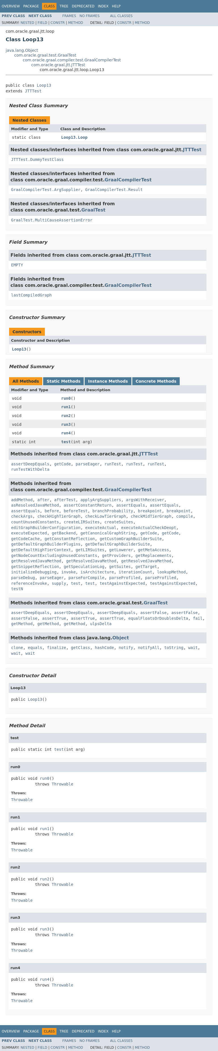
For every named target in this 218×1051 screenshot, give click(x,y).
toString (173, 647)
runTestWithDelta (30, 469)
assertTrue (54, 618)
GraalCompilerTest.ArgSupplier (45, 189)
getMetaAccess (153, 550)
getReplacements (153, 555)
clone (17, 647)
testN (17, 588)
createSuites (118, 522)
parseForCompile (86, 577)
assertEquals (130, 505)
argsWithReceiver (145, 499)
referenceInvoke (29, 583)
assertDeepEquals (30, 464)
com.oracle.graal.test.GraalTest (45, 55)
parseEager (88, 464)
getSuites (120, 566)
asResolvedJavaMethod (35, 505)
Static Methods (63, 381)
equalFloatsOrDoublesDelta (158, 618)
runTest (112, 464)
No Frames (89, 16)
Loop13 (44, 85)
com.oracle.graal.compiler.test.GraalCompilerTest (72, 60)
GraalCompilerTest (128, 180)
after (43, 499)
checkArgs (22, 516)
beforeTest (75, 511)
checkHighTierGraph (59, 516)
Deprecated (83, 6)
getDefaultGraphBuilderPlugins (45, 544)
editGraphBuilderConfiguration (45, 527)
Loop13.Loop (74, 137)
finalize (56, 647)
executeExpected (29, 533)
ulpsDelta (101, 623)
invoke (68, 572)
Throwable (62, 784)
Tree (64, 6)
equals (35, 647)
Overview (11, 6)
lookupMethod (171, 572)
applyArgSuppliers (100, 499)
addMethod (22, 499)
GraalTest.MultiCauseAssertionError (52, 220)
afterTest (65, 499)
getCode (62, 464)
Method (75, 23)
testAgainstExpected (122, 583)
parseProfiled (125, 577)
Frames (69, 16)
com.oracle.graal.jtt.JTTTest (58, 65)
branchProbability (113, 511)
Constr (58, 23)
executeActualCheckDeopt (148, 527)
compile (184, 516)
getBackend (64, 533)
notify (126, 647)
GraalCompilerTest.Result (113, 189)
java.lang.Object (22, 50)
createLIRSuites (81, 522)
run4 (66, 433)
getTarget (146, 566)
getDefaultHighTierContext (41, 550)
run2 (66, 415)
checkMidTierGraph (151, 516)
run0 (66, 398)
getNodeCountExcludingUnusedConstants (54, 555)
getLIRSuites (90, 550)
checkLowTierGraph (105, 516)
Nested (27, 23)
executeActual (100, 527)
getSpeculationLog (84, 566)
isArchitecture (97, 572)
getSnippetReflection (35, 566)
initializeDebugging (33, 572)
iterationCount (135, 572)
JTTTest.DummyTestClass (37, 159)
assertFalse (153, 612)
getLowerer (121, 550)
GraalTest (93, 210)
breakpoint (150, 511)
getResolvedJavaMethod (36, 561)
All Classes (121, 16)
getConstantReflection (70, 538)
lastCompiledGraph (31, 295)
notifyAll (149, 647)
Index (103, 6)
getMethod (22, 623)
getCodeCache (25, 538)
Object (120, 637)
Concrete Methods (156, 381)
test (66, 442)
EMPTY (17, 265)
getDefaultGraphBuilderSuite (117, 544)
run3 (66, 424)
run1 (66, 407)
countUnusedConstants (35, 522)
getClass (80, 647)
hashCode (104, 647)
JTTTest (33, 91)
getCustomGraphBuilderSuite (131, 538)
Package (31, 6)
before (52, 511)
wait (193, 647)
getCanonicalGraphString (107, 533)
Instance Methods (108, 381)
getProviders (116, 555)
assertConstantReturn (88, 505)
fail (198, 618)
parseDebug (23, 577)
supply (59, 583)
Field (42, 23)
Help (116, 6)
